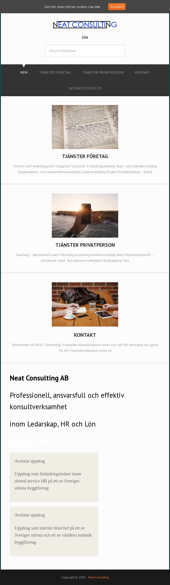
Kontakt (85, 334)
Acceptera (117, 7)
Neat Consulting (85, 24)
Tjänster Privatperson (85, 244)
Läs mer (94, 6)
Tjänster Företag (85, 156)
